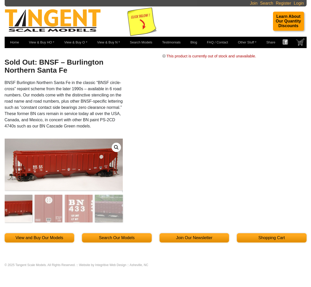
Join (253, 3)
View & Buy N (107, 42)
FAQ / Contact (217, 42)
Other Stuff (246, 42)
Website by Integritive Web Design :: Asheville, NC (113, 265)
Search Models (141, 42)
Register (283, 3)
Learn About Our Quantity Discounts (288, 21)
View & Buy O (74, 42)
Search (266, 3)
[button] (116, 147)
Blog (194, 42)
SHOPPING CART (301, 43)
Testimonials (171, 42)
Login (299, 3)
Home (14, 42)
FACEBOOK (287, 43)
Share (270, 42)
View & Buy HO (40, 42)
